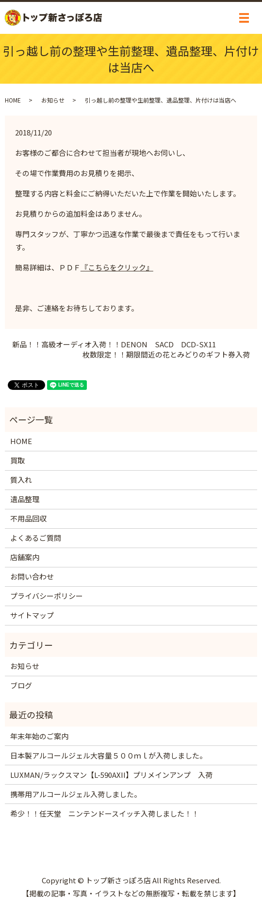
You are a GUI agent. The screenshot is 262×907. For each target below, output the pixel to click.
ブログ (21, 685)
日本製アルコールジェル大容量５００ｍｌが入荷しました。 (108, 755)
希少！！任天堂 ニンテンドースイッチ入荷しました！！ (104, 813)
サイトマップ (32, 615)
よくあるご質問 (35, 538)
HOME (13, 100)
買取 (17, 460)
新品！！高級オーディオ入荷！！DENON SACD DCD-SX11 (114, 344)
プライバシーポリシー (46, 596)
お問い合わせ (32, 576)
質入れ (21, 480)
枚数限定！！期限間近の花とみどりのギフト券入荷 (166, 354)
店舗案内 (24, 557)
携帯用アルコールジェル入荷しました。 (75, 794)
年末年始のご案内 (39, 736)
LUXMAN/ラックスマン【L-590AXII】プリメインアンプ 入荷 (111, 775)
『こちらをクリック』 (117, 267)
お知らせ (53, 100)
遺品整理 (24, 499)
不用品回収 (28, 518)
